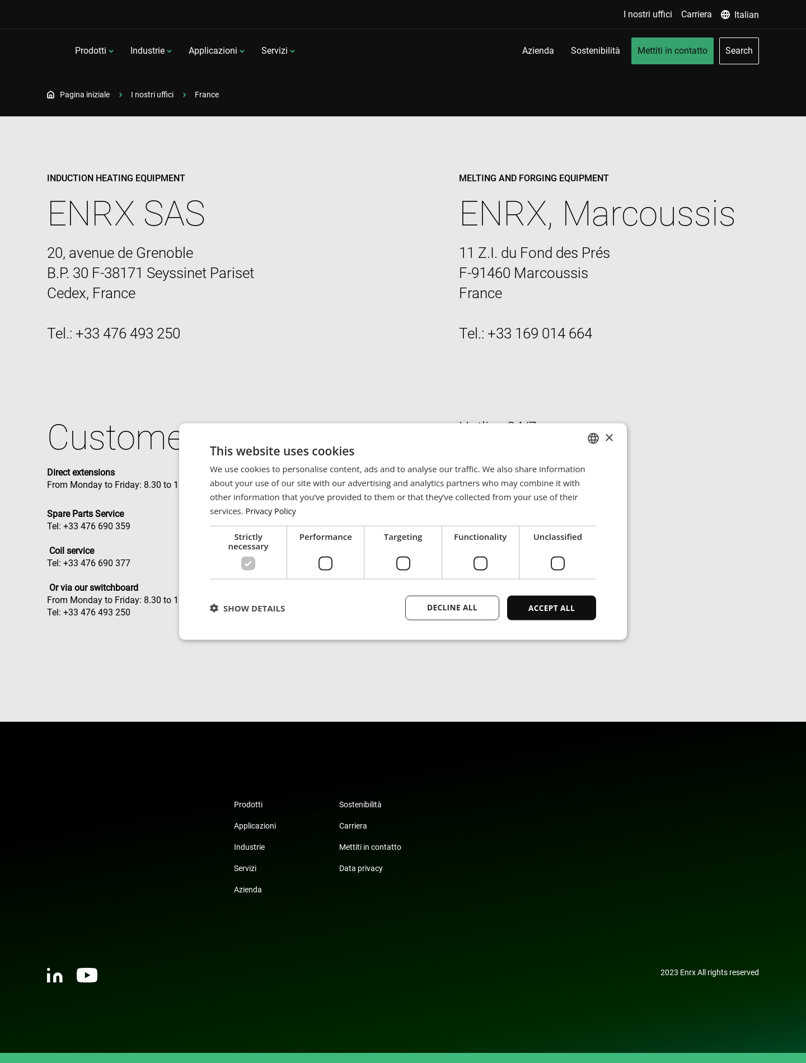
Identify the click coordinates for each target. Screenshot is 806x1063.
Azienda (248, 889)
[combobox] (593, 438)
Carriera (353, 825)
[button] (247, 608)
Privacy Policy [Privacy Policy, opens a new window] (272, 510)
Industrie (240, 50)
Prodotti (183, 50)
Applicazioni (305, 50)
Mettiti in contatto (370, 847)
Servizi (367, 50)
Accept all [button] (551, 607)
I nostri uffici (152, 94)
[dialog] (403, 531)
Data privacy (361, 868)
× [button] (608, 437)
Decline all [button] (450, 607)
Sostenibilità (360, 804)
